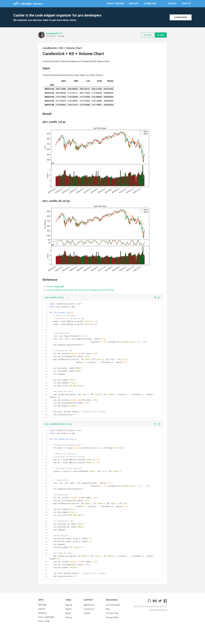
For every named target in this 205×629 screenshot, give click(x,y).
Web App (134, 3)
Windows (42, 613)
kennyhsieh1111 (54, 33)
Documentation (113, 604)
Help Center (89, 604)
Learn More (180, 17)
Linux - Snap (43, 621)
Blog (108, 609)
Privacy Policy (112, 617)
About (68, 613)
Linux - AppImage (46, 617)
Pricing (68, 617)
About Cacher (115, 3)
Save (160, 35)
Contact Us (89, 609)
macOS (41, 609)
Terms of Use (112, 613)
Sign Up (186, 3)
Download (150, 3)
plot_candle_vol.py (54, 297)
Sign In (172, 3)
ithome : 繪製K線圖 (55, 286)
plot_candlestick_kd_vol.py (58, 424)
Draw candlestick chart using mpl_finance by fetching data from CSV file (80, 290)
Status (87, 613)
